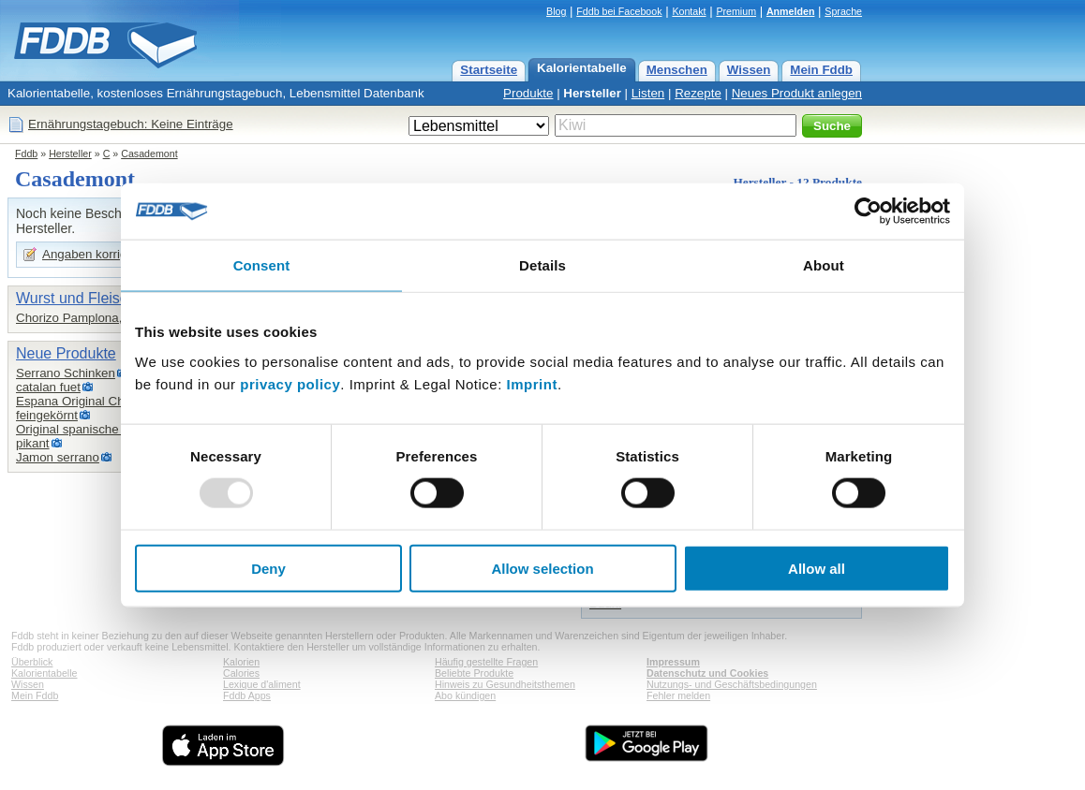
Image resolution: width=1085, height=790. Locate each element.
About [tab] (823, 265)
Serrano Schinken (65, 373)
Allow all (816, 568)
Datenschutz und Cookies (707, 673)
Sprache (843, 11)
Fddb (26, 153)
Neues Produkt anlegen (797, 93)
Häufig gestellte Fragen (486, 661)
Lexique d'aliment (262, 684)
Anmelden (790, 11)
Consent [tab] (261, 265)
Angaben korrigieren (98, 254)
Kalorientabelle (582, 68)
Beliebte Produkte (474, 673)
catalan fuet (48, 387)
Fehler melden (678, 695)
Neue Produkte (66, 353)
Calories (241, 673)
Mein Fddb (821, 70)
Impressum (673, 661)
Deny (268, 568)
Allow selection (542, 568)
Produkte (528, 93)
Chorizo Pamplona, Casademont (106, 318)
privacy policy (290, 383)
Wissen (749, 70)
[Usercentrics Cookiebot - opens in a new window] (868, 212)
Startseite (488, 70)
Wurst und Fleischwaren (96, 298)
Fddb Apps (247, 695)
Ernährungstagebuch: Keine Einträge (130, 124)
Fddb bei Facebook (618, 11)
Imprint (532, 383)
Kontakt (689, 11)
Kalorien (241, 661)
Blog (556, 11)
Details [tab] (542, 265)
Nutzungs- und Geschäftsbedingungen (732, 684)
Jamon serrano (57, 457)
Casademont (149, 153)
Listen (648, 93)
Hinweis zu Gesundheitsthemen (505, 684)
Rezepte (698, 93)
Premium (736, 11)
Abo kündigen (465, 695)
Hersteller (592, 93)
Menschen (677, 70)
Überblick (31, 661)
